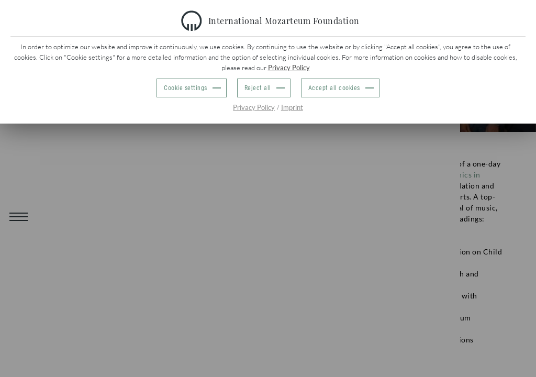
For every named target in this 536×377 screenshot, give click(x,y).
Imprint (292, 107)
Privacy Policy (289, 67)
